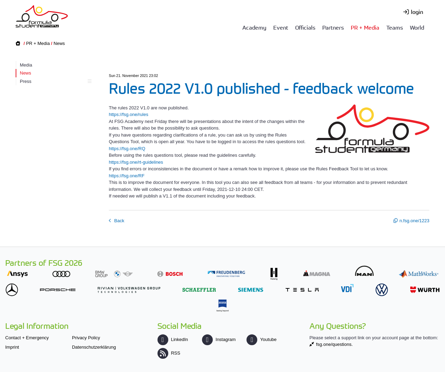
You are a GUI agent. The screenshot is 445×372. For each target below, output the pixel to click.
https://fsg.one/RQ (127, 148)
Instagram (219, 339)
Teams (394, 27)
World (417, 27)
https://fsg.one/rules (128, 114)
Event (280, 27)
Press (55, 81)
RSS (168, 353)
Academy (254, 27)
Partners (333, 27)
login (417, 11)
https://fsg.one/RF (127, 175)
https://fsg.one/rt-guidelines (136, 162)
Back (118, 220)
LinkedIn (172, 339)
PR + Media (365, 27)
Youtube (261, 339)
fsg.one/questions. (334, 344)
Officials (305, 27)
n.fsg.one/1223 (414, 220)
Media (26, 65)
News (59, 43)
